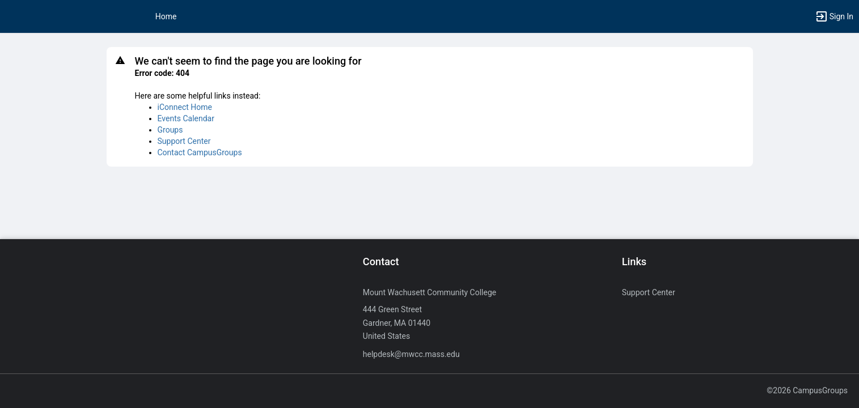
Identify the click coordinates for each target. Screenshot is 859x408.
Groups (170, 129)
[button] (834, 16)
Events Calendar (186, 118)
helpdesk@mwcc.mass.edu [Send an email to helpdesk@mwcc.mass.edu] (411, 354)
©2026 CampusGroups (807, 390)
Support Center (184, 141)
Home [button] (166, 16)
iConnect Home (185, 107)
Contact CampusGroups (200, 152)
